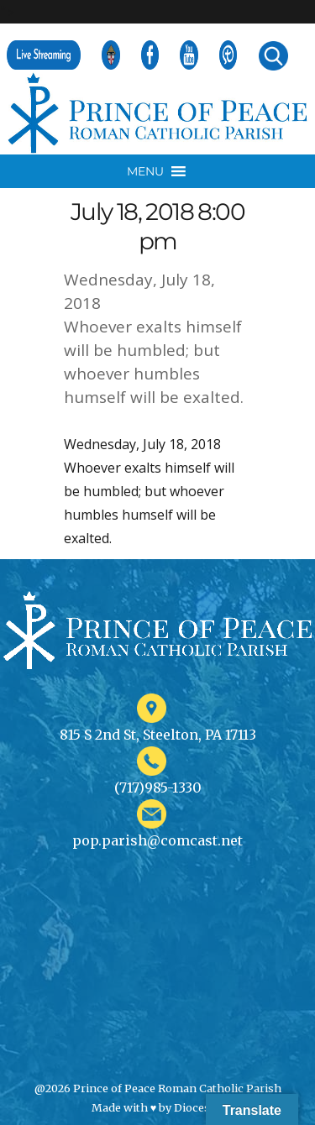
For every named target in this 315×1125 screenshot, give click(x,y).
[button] (145, 171)
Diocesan (198, 1107)
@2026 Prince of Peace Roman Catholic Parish (157, 1088)
